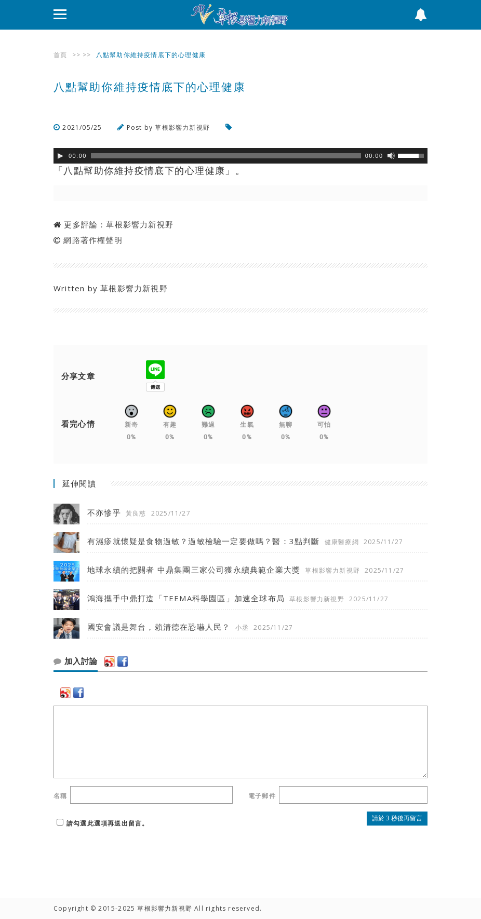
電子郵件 (262, 795)
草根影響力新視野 (182, 127)
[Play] (60, 156)
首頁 (60, 54)
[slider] (226, 155)
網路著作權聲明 (92, 240)
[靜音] (391, 156)
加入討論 (76, 661)
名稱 (60, 795)
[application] (240, 156)
